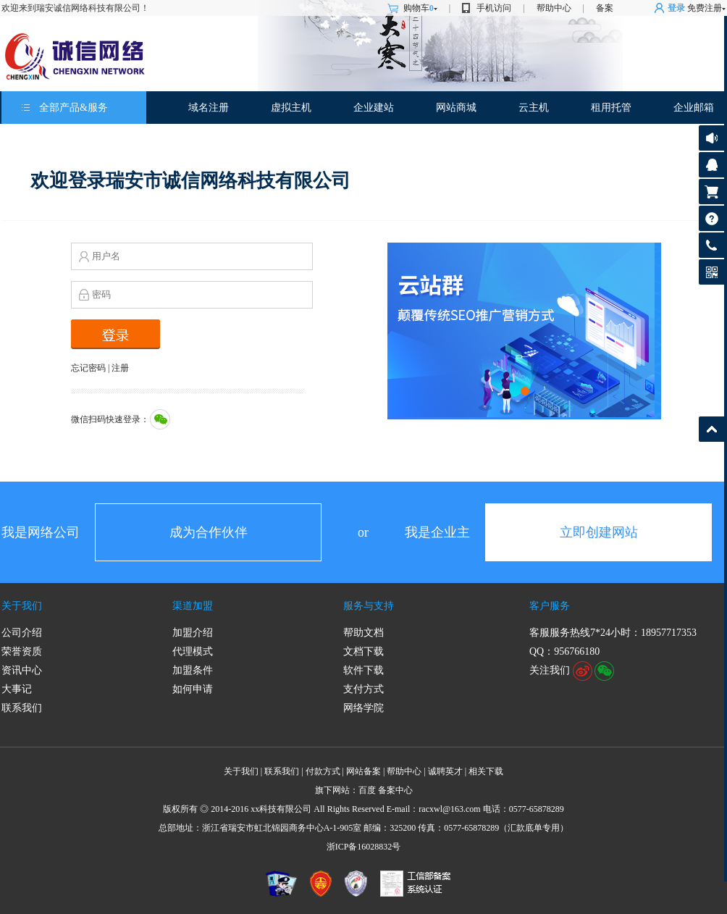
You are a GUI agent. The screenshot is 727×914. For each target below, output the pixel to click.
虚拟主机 (291, 107)
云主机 (533, 107)
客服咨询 (711, 164)
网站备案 (363, 771)
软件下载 (363, 670)
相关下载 (485, 771)
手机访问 (493, 8)
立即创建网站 (599, 532)
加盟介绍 (192, 632)
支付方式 (363, 689)
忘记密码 (88, 368)
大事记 (16, 689)
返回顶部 (711, 429)
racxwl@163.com (449, 809)
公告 (711, 138)
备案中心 (395, 790)
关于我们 (21, 605)
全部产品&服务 (73, 107)
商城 (466, 107)
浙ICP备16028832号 (364, 847)
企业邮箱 (693, 107)
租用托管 (611, 107)
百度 (367, 790)
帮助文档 (363, 632)
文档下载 (363, 651)
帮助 (711, 218)
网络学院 (363, 708)
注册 (120, 368)
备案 (604, 8)
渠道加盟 (192, 605)
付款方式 (323, 771)
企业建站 (373, 107)
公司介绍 (21, 632)
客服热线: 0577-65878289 (711, 249)
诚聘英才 (445, 771)
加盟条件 (192, 670)
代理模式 (192, 651)
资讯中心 (21, 670)
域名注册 (208, 107)
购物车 (420, 8)
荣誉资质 (21, 651)
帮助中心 (554, 8)
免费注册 (704, 8)
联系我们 (21, 708)
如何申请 (192, 689)
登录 (676, 8)
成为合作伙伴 (208, 532)
